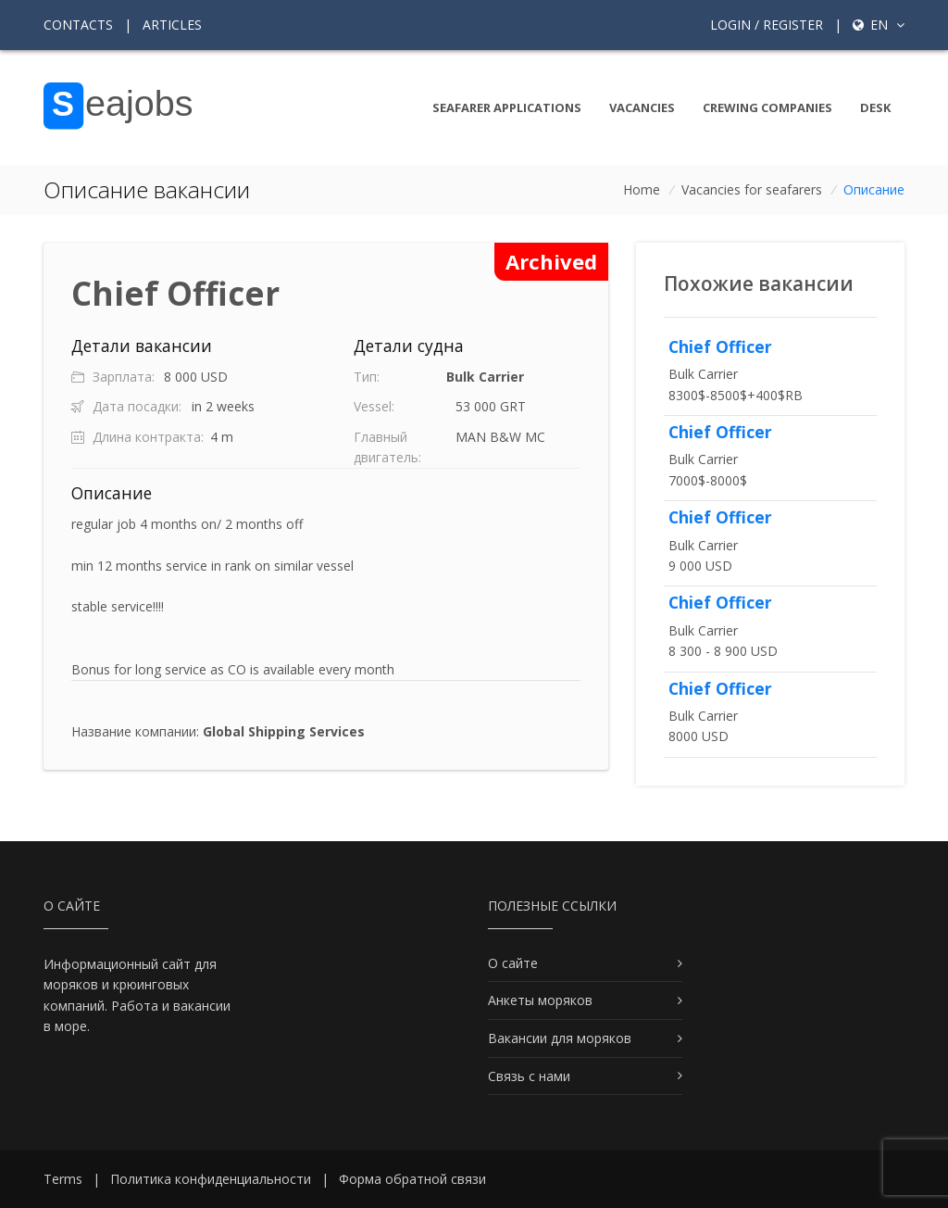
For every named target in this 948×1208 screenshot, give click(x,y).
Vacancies (642, 107)
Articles (172, 24)
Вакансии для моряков (559, 1038)
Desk (875, 107)
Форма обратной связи (412, 1179)
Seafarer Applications (506, 107)
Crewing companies (767, 107)
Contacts (78, 24)
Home (641, 189)
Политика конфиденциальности (210, 1179)
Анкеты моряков (540, 1000)
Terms (63, 1179)
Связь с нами (529, 1076)
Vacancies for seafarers (751, 189)
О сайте (513, 963)
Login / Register (766, 24)
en (878, 24)
